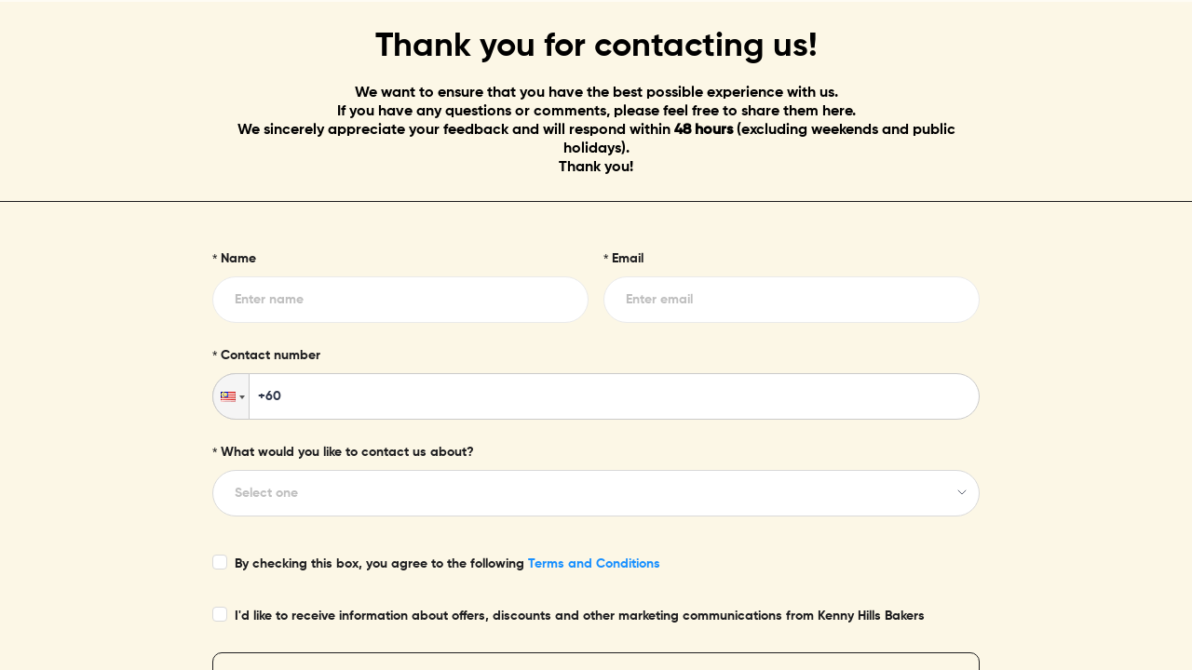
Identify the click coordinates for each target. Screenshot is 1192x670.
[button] (231, 396)
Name (238, 258)
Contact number (270, 355)
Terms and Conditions (594, 563)
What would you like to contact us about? (347, 452)
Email (627, 258)
